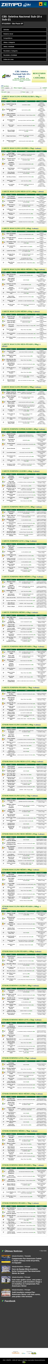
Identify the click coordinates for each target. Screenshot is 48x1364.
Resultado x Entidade (10, 55)
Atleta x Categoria (9, 42)
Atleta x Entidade (8, 46)
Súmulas (6, 29)
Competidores (7, 38)
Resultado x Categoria (10, 51)
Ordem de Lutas (8, 59)
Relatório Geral (8, 34)
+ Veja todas (43, 1250)
